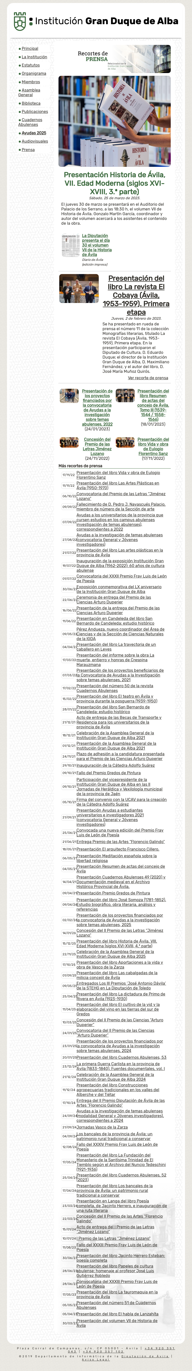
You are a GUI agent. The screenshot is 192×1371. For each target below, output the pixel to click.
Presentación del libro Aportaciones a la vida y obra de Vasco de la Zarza (119, 965)
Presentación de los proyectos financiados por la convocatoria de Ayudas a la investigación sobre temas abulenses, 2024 (119, 1046)
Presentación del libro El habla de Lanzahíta (117, 1314)
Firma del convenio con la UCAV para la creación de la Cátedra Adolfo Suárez (121, 802)
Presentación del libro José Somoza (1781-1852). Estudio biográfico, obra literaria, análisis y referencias (121, 904)
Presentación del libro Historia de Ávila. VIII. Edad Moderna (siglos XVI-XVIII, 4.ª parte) (116, 943)
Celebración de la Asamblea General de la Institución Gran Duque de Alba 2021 (115, 735)
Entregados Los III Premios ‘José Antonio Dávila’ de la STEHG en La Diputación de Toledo (121, 985)
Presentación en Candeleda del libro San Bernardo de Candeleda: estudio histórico (115, 621)
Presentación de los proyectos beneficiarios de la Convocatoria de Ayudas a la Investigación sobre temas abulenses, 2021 (120, 675)
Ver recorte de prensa (148, 378)
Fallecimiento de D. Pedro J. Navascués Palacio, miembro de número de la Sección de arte (121, 506)
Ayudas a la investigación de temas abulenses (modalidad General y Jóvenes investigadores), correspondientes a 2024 (120, 1116)
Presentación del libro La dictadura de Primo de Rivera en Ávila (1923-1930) (120, 996)
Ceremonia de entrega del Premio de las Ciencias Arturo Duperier (113, 599)
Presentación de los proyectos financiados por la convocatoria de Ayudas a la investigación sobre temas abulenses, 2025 (119, 920)
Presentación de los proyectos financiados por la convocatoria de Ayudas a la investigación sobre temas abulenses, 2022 (97, 408)
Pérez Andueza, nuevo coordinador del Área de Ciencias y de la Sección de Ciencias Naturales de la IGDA (120, 634)
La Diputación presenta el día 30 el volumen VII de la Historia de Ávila (97, 245)
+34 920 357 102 (103, 1351)
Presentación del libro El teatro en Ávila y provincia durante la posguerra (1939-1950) (116, 698)
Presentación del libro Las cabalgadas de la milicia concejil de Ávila (117, 975)
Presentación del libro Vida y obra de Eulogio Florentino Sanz (153, 446)
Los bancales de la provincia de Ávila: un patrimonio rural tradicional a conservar (114, 1136)
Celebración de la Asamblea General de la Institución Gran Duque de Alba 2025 (115, 954)
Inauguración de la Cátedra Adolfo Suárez (115, 765)
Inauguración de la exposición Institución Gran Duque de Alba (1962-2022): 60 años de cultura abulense (120, 566)
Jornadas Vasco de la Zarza (102, 1127)
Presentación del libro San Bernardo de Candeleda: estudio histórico (113, 709)
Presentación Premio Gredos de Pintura (113, 893)
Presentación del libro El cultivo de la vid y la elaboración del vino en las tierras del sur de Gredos (118, 1009)
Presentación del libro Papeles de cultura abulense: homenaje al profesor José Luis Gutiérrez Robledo (115, 1271)
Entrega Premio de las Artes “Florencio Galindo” (120, 841)
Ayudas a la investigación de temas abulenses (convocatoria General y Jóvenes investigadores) (119, 540)
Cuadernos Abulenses (30, 122)
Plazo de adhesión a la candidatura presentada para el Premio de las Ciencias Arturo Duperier (120, 756)
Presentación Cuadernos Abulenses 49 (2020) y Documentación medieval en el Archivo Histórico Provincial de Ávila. (121, 882)
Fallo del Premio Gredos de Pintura (108, 773)
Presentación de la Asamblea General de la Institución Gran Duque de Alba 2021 (116, 746)
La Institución (34, 57)
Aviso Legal (96, 1359)
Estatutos (31, 65)
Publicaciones (35, 111)
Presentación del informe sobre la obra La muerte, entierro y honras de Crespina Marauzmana (115, 660)
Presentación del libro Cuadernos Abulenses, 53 (121, 1057)
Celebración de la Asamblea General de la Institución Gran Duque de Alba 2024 (115, 1077)
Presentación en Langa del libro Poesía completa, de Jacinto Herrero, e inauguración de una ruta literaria (121, 1206)
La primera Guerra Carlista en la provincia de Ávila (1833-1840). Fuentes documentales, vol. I (120, 1066)
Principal (30, 48)
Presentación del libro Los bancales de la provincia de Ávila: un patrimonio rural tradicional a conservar (114, 1190)
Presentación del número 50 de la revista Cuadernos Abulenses (114, 688)
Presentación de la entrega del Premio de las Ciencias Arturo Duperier (118, 610)
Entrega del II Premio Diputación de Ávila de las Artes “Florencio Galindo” (120, 1103)
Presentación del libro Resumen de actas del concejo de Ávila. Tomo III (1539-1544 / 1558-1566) (153, 405)
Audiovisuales (35, 141)
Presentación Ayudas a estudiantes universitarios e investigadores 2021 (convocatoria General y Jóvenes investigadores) (110, 817)
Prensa (28, 149)
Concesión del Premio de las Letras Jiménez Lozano (97, 446)
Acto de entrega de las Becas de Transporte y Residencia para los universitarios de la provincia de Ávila (119, 722)
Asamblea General (29, 92)
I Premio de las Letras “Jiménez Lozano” (113, 1238)
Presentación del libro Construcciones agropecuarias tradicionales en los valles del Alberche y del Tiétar (117, 1090)
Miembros (31, 82)
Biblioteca (31, 103)
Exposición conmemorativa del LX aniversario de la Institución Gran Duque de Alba (119, 589)
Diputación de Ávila (145, 1356)
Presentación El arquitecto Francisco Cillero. (117, 849)
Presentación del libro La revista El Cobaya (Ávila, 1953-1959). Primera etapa (136, 295)
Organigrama (34, 73)
